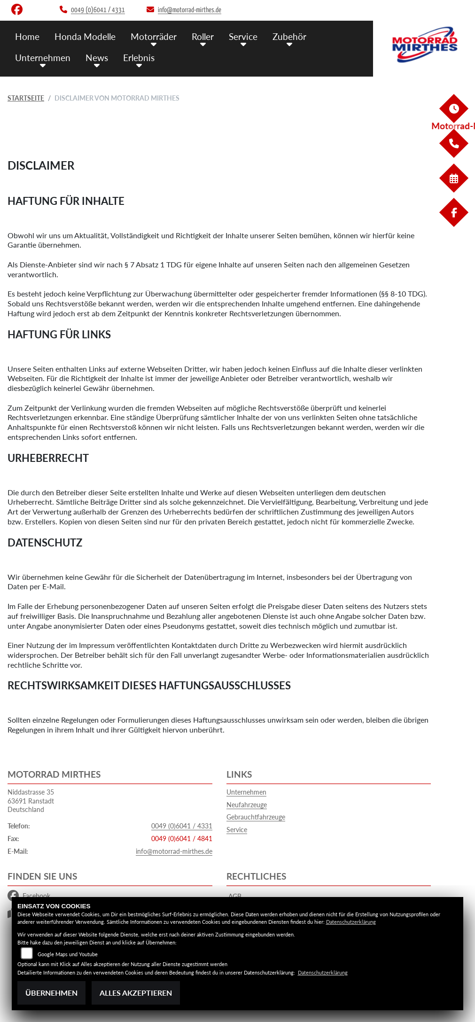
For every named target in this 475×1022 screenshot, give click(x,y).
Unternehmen (42, 57)
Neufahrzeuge (246, 805)
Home (27, 36)
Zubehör (289, 36)
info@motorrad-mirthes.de (174, 851)
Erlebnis (139, 57)
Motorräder (154, 36)
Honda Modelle (85, 36)
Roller (203, 36)
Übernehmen (51, 992)
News (97, 57)
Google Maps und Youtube (68, 954)
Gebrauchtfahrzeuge (255, 817)
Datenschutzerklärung (351, 922)
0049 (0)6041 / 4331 (181, 826)
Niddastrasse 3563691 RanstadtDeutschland (31, 800)
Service (243, 36)
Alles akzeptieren (136, 992)
